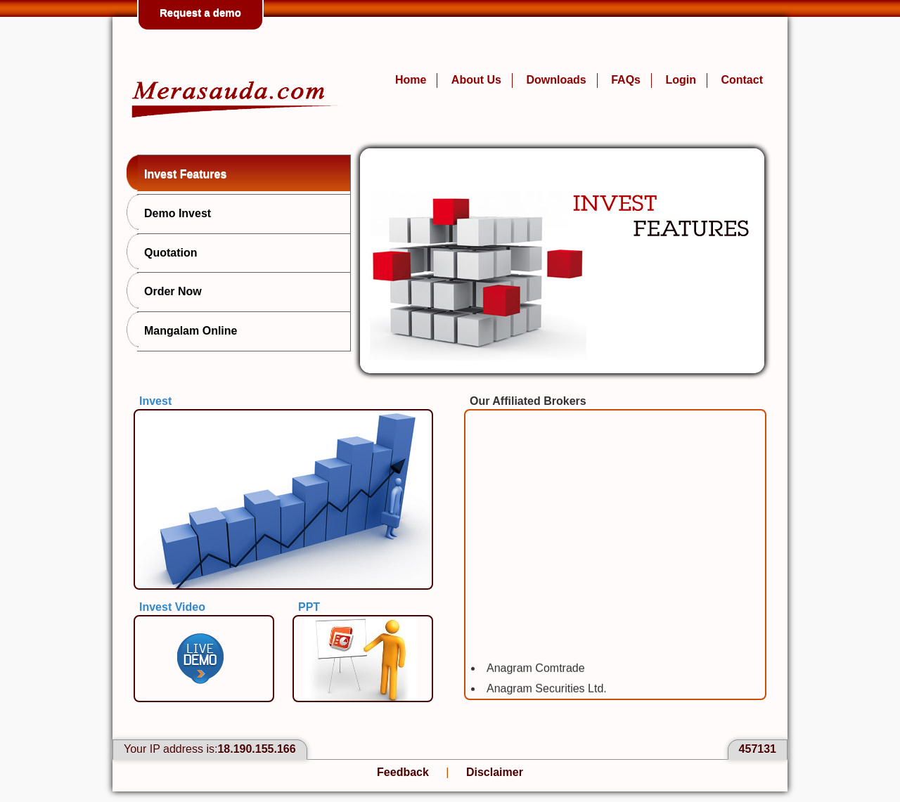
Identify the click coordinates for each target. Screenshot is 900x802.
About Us (476, 80)
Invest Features (181, 172)
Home (410, 80)
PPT (309, 607)
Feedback (403, 772)
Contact (742, 80)
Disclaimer (494, 772)
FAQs (626, 80)
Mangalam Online (187, 329)
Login (680, 80)
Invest (155, 401)
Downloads (556, 80)
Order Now (169, 290)
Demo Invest (174, 212)
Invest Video (172, 607)
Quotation (167, 251)
